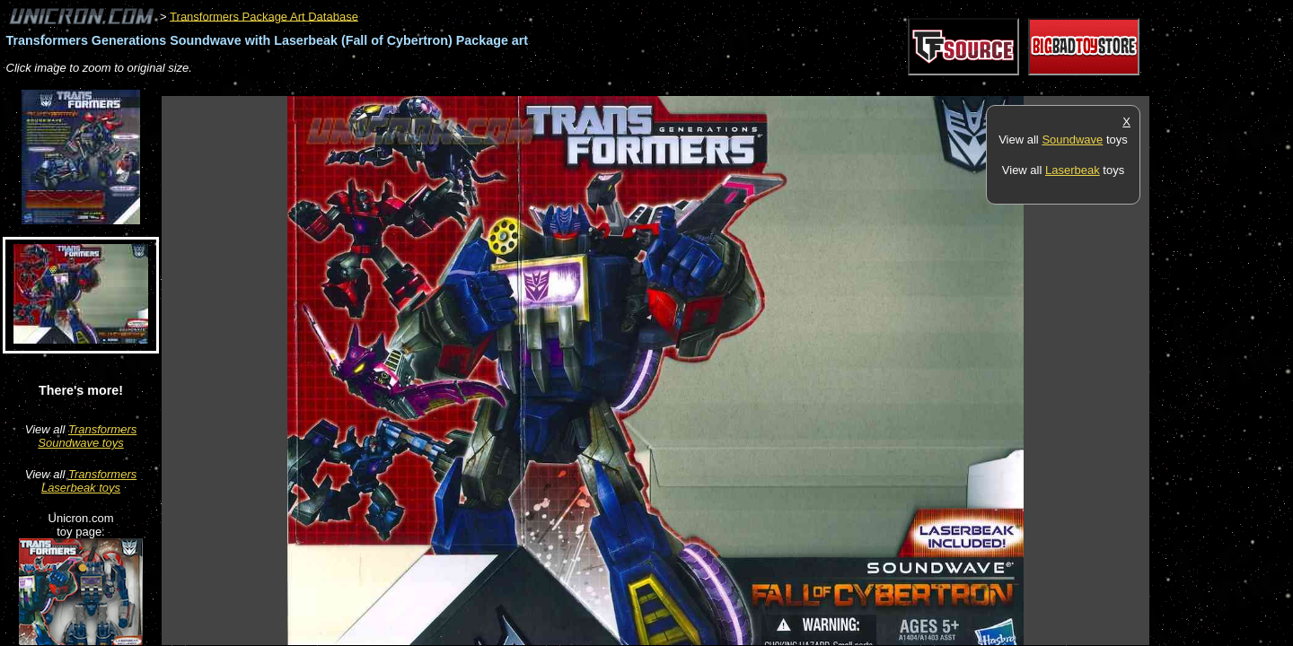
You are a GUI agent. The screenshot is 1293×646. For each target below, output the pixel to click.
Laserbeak (1072, 170)
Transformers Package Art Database (264, 15)
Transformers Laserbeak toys (88, 480)
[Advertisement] (488, 86)
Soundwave (1072, 139)
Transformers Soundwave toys (87, 436)
